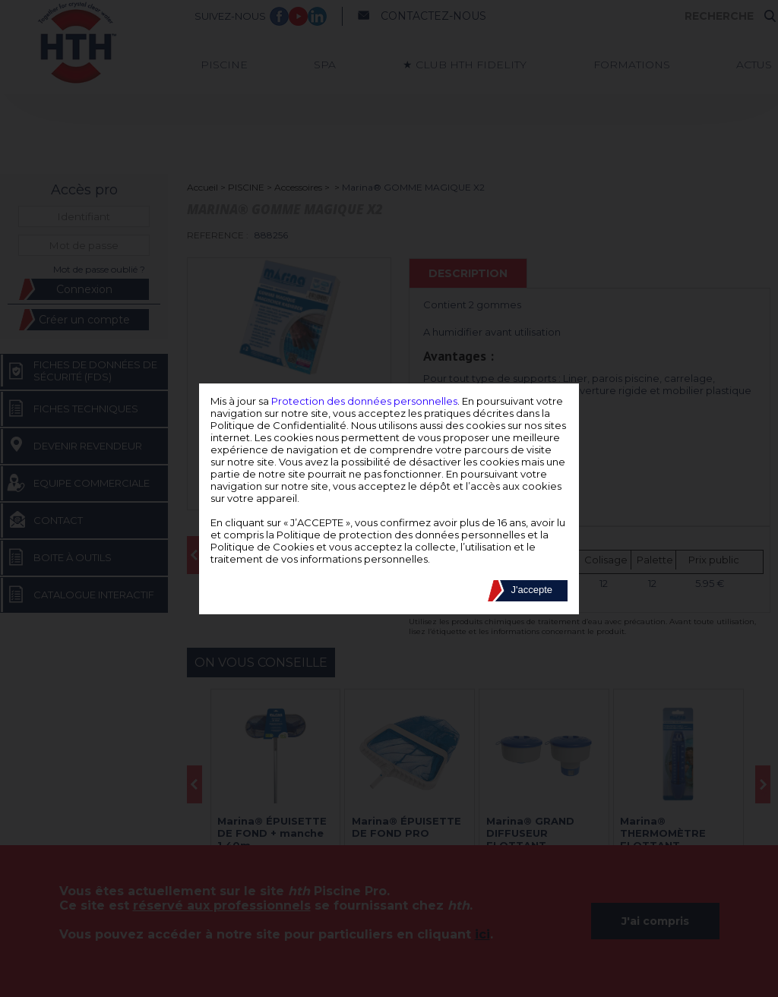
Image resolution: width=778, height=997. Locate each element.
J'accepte (531, 589)
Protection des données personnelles (364, 401)
